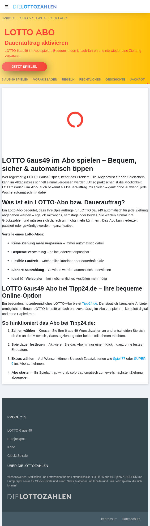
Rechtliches (110, 79)
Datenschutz (131, 519)
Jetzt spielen (25, 66)
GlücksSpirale (17, 455)
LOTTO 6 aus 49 (29, 18)
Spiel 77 (119, 358)
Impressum (109, 519)
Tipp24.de (89, 303)
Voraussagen (65, 79)
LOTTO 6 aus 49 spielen (29, 79)
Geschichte (135, 79)
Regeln (88, 79)
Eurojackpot (16, 439)
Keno (11, 447)
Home (6, 18)
